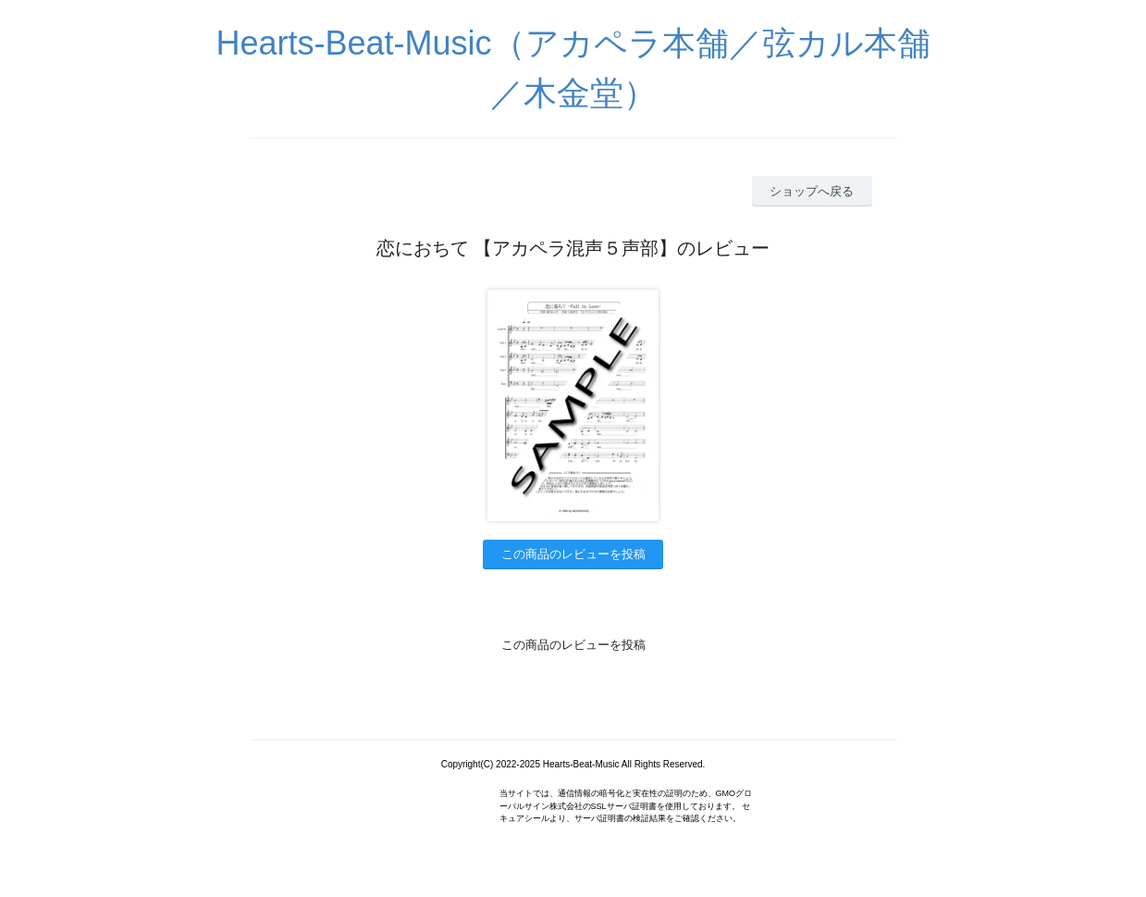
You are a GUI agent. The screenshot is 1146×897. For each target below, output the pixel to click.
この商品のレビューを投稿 (573, 554)
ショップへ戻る (812, 191)
